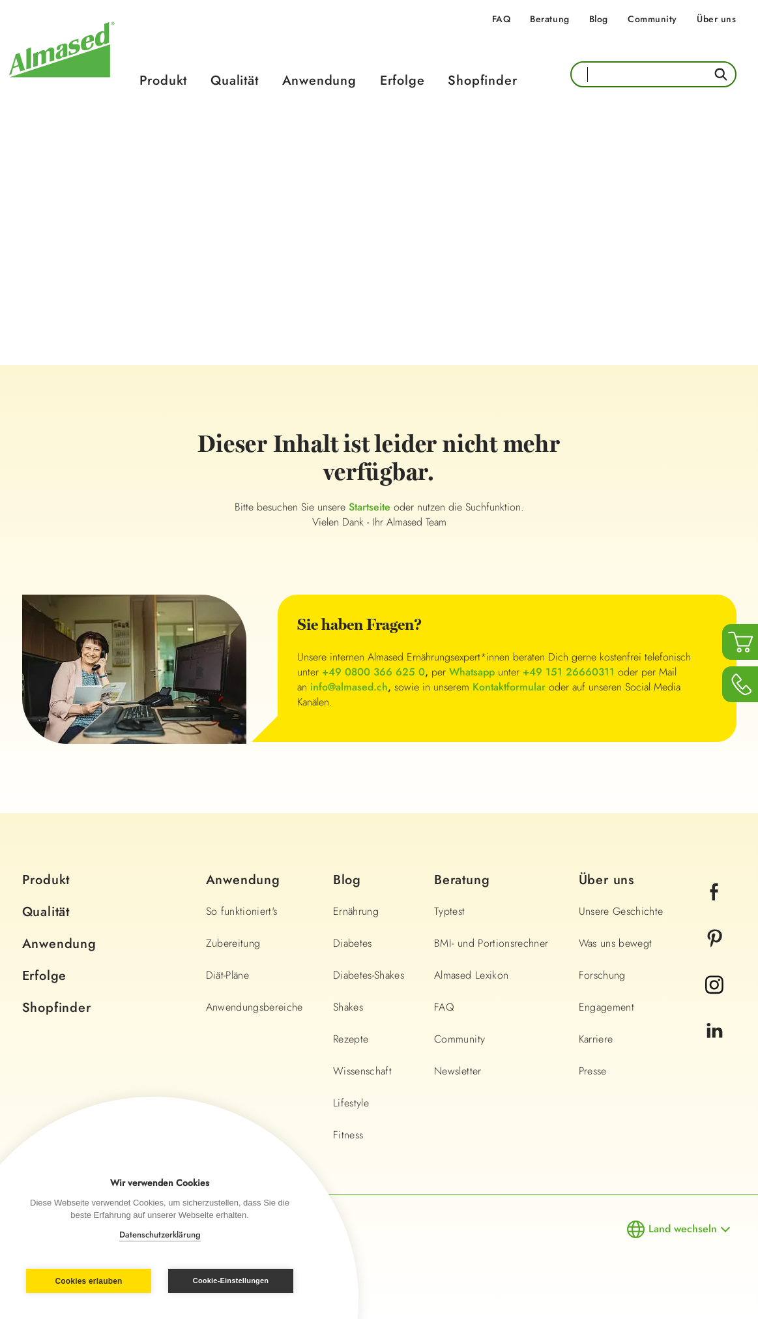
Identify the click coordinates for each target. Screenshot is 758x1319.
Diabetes (352, 943)
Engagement (607, 1007)
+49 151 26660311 (569, 671)
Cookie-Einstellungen (231, 1280)
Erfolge (402, 80)
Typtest (449, 911)
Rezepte (350, 1038)
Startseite (371, 506)
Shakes (348, 1007)
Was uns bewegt (615, 943)
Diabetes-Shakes (368, 975)
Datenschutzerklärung (160, 1234)
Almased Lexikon (471, 975)
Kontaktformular (509, 686)
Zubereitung (233, 943)
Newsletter (458, 1070)
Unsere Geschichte (621, 911)
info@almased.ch (349, 686)
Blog (598, 18)
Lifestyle (351, 1102)
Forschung (602, 975)
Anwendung (319, 80)
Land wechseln (683, 1228)
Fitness (348, 1134)
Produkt (163, 80)
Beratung (549, 18)
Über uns (716, 18)
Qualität (234, 80)
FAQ (501, 18)
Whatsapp (472, 671)
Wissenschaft (362, 1070)
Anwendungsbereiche (254, 1007)
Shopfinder (482, 80)
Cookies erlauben (88, 1281)
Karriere (596, 1038)
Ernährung (356, 911)
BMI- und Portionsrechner (491, 943)
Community (652, 18)
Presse (593, 1070)
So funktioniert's (242, 911)
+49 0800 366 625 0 (373, 671)
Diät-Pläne (228, 975)
